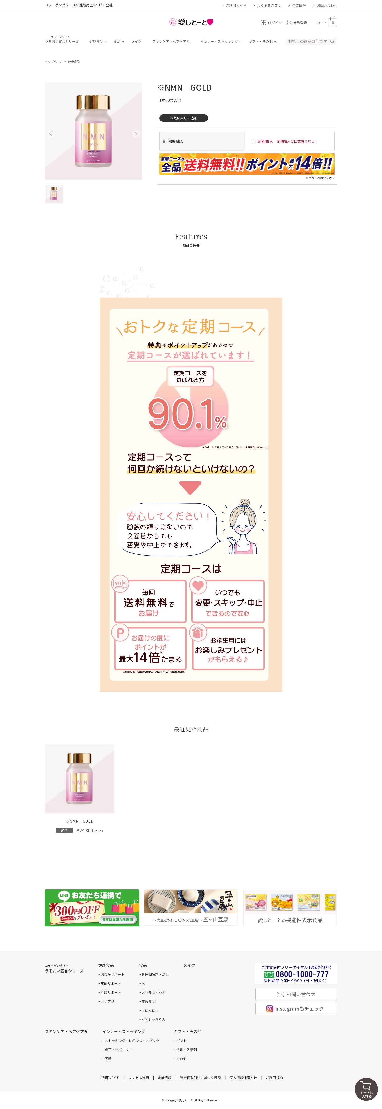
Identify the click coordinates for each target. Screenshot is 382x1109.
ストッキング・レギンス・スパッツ (132, 1040)
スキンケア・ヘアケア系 (171, 42)
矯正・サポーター (118, 1049)
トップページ (53, 61)
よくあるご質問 (269, 5)
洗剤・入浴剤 (186, 1049)
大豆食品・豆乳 (153, 992)
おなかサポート (112, 974)
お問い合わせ (327, 5)
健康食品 (96, 42)
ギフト (181, 1040)
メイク (136, 42)
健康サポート (111, 992)
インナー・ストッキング (219, 42)
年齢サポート (111, 983)
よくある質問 (138, 1077)
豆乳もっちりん (153, 1019)
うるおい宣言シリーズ (62, 40)
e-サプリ (107, 1001)
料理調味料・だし (155, 974)
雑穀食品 (148, 1001)
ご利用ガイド (236, 5)
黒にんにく (150, 1010)
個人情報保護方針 (243, 1077)
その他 (181, 1058)
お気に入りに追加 (183, 117)
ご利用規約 (274, 1077)
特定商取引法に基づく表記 (200, 1077)
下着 (108, 1058)
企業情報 (299, 5)
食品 (117, 42)
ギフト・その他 (261, 42)
